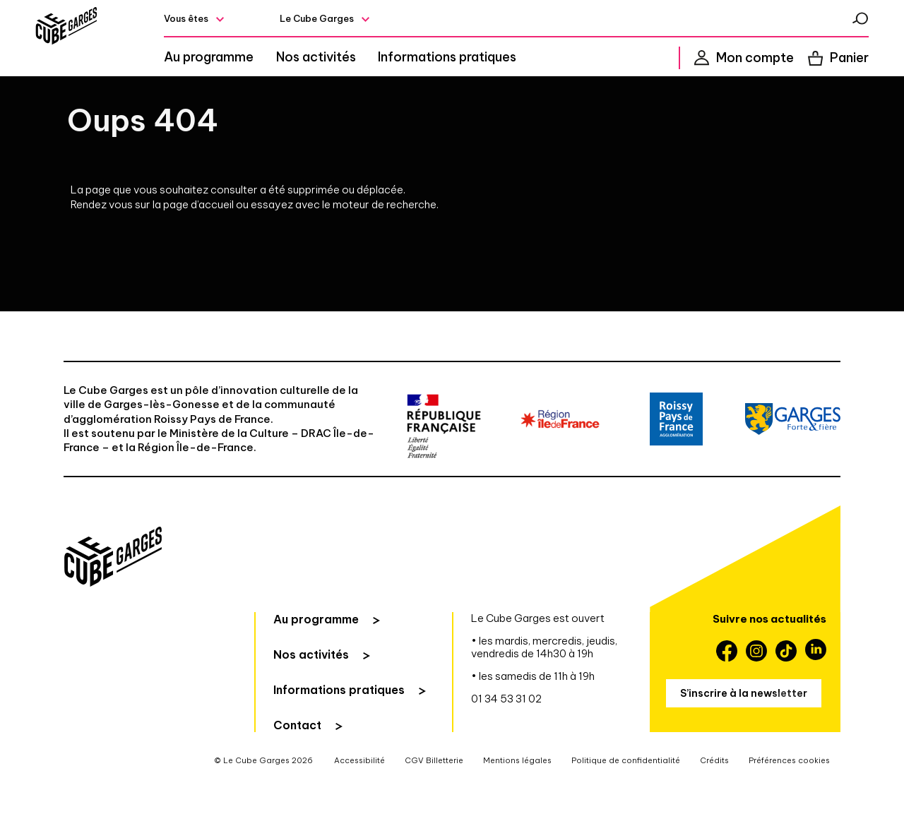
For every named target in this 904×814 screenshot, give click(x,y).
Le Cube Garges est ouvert (538, 649)
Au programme (245, 60)
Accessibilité (359, 791)
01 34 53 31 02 (506, 730)
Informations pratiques (467, 60)
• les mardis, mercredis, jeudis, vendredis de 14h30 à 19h (544, 678)
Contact (297, 756)
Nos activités (344, 60)
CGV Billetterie (434, 791)
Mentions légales (517, 791)
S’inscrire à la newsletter (743, 723)
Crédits (714, 791)
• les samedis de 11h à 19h (533, 707)
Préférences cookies (789, 791)
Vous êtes (223, 22)
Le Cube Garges (348, 22)
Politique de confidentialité (625, 791)
